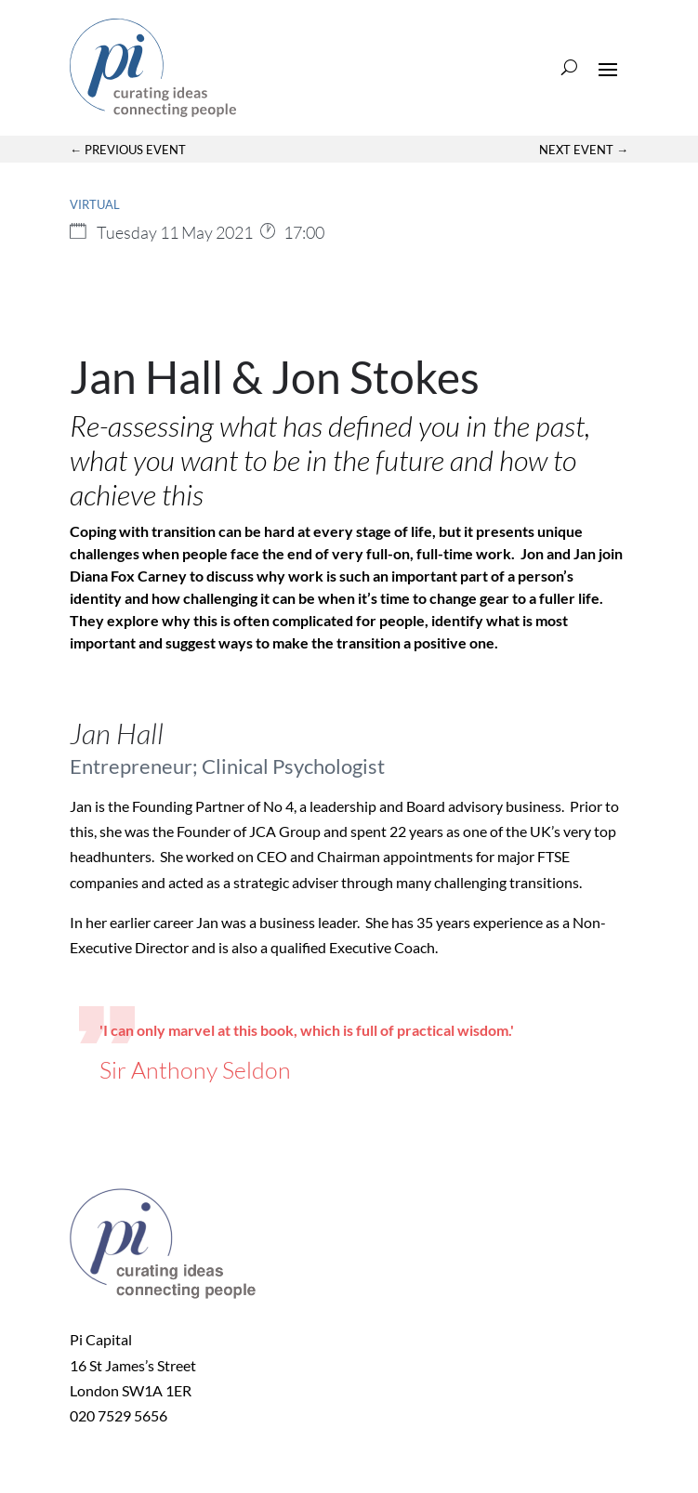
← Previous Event (128, 149)
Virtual (95, 204)
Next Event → (583, 149)
